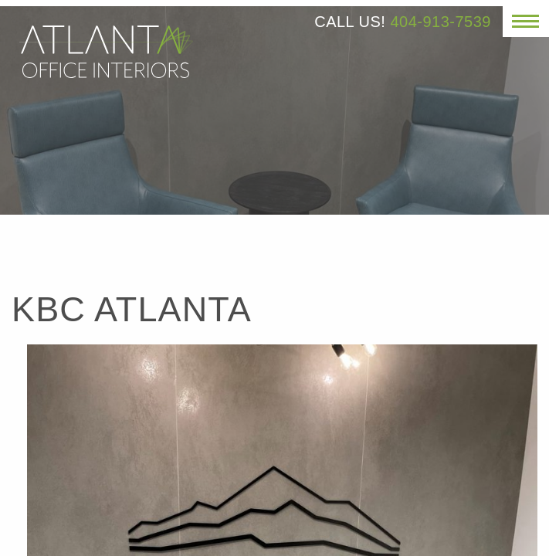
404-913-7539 (440, 21)
